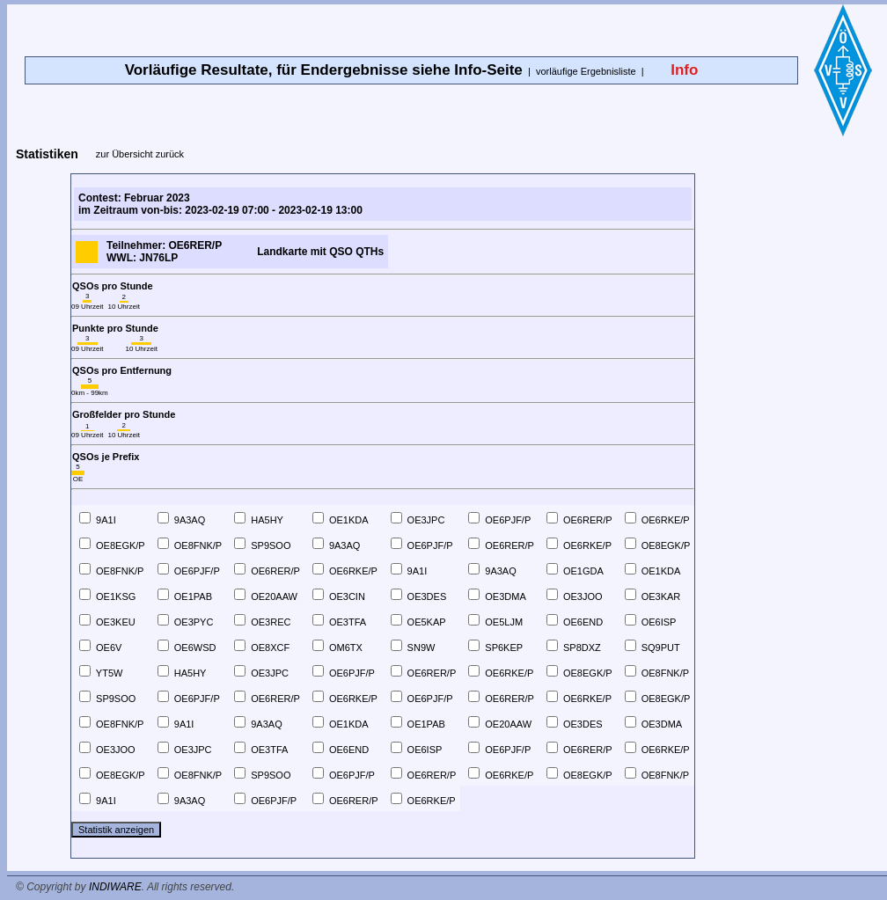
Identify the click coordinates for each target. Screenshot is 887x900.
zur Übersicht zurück (140, 154)
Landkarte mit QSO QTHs (320, 251)
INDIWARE (115, 887)
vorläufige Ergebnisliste (586, 71)
